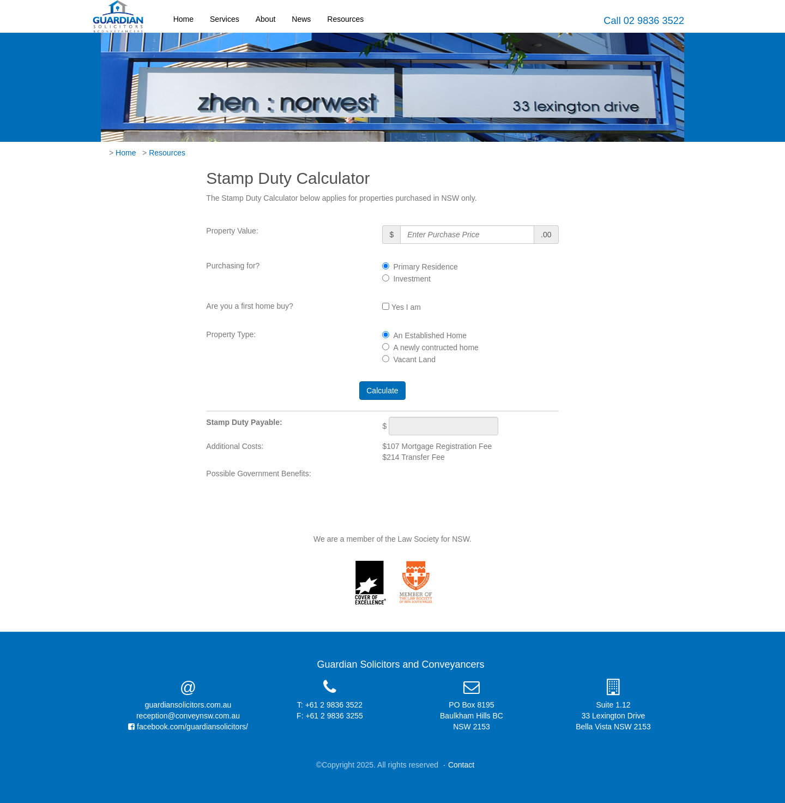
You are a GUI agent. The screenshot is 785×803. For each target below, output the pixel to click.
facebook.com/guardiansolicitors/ (188, 726)
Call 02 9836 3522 (643, 20)
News (301, 19)
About (266, 19)
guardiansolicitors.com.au (188, 704)
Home (183, 19)
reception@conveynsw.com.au (188, 715)
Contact (461, 764)
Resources (345, 19)
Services (224, 19)
